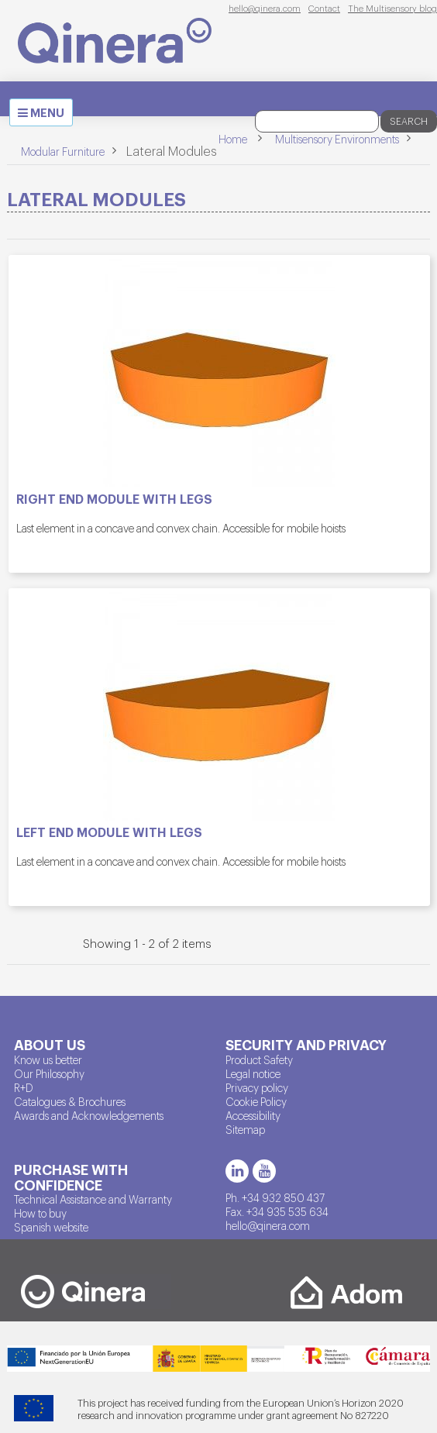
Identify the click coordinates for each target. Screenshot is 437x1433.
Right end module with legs (114, 499)
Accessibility (252, 1115)
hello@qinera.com (265, 7)
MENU (45, 114)
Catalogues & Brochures (70, 1101)
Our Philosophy (49, 1073)
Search (409, 121)
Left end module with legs (109, 832)
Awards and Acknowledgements (88, 1115)
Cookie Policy (256, 1101)
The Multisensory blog (392, 7)
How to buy (40, 1213)
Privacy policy (256, 1087)
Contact (324, 7)
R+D (23, 1087)
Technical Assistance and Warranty (93, 1199)
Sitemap (245, 1129)
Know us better (48, 1059)
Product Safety (259, 1059)
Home (232, 139)
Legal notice (252, 1073)
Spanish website (51, 1227)
